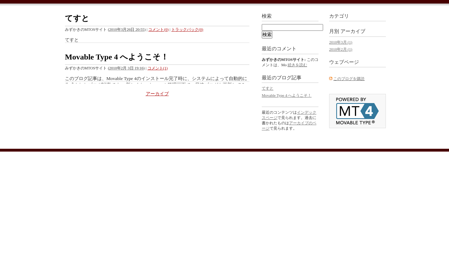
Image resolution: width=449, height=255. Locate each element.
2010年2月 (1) (340, 49)
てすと (77, 18)
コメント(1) (158, 68)
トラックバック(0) (187, 29)
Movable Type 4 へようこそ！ (116, 56)
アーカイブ (157, 93)
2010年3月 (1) (340, 42)
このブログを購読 (349, 78)
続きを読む (297, 65)
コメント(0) (158, 29)
